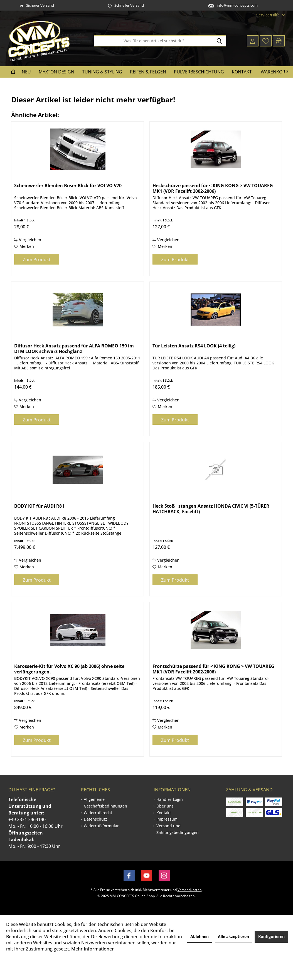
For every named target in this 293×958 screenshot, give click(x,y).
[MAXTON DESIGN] (56, 72)
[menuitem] (268, 14)
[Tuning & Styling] (102, 72)
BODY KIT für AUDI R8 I (39, 506)
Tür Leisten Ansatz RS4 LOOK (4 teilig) (193, 346)
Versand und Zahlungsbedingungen (177, 829)
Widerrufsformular (101, 825)
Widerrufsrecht (98, 812)
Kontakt (163, 812)
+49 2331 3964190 (27, 819)
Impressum (167, 819)
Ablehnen (199, 936)
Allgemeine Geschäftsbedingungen (105, 803)
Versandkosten (190, 889)
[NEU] (26, 72)
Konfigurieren (271, 936)
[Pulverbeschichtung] (199, 72)
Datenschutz (95, 819)
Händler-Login (169, 799)
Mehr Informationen (93, 949)
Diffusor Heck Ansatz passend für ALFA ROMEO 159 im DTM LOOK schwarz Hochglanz (74, 348)
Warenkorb (274, 72)
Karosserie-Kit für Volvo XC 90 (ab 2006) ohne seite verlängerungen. (69, 669)
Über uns (165, 806)
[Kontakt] (242, 72)
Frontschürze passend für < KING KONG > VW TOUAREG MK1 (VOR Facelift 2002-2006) (213, 669)
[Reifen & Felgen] (148, 72)
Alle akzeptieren (233, 936)
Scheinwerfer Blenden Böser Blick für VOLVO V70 (68, 186)
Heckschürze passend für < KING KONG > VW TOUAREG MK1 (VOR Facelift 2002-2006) (212, 188)
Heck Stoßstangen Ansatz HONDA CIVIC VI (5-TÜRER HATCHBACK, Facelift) (210, 508)
